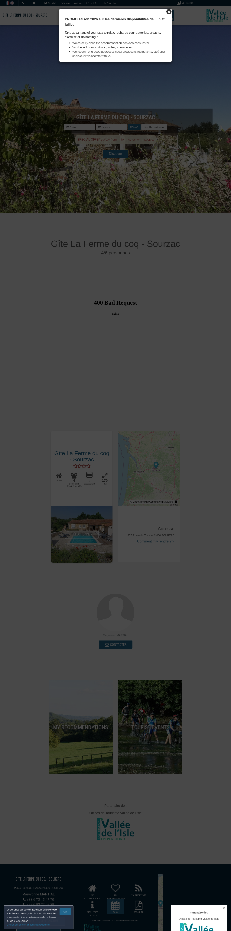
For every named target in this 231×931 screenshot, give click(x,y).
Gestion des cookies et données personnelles (28, 924)
